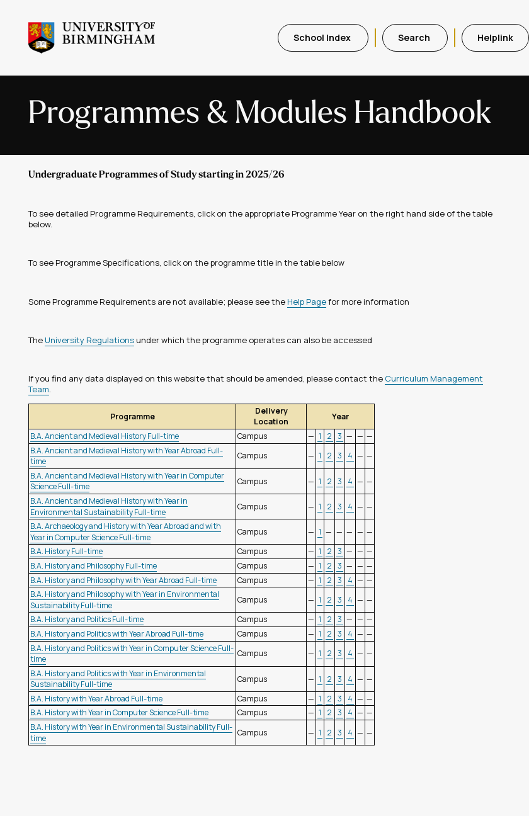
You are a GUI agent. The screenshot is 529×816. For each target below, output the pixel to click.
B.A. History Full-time (66, 551)
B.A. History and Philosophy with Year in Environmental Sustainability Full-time (124, 600)
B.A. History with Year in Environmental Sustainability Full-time (131, 733)
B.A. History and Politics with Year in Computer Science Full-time (132, 654)
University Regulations (89, 340)
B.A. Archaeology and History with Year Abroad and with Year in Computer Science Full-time (125, 532)
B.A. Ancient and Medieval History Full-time (104, 436)
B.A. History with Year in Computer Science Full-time (119, 712)
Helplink (495, 37)
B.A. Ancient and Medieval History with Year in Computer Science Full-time (127, 481)
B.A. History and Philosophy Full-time (93, 565)
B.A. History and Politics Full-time (87, 619)
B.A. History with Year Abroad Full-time (96, 698)
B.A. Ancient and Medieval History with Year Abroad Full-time (126, 456)
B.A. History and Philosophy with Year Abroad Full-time (123, 580)
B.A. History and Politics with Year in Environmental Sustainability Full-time (118, 679)
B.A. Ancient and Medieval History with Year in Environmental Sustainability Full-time (109, 507)
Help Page (306, 301)
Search (415, 37)
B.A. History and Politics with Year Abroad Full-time (116, 633)
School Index (323, 37)
